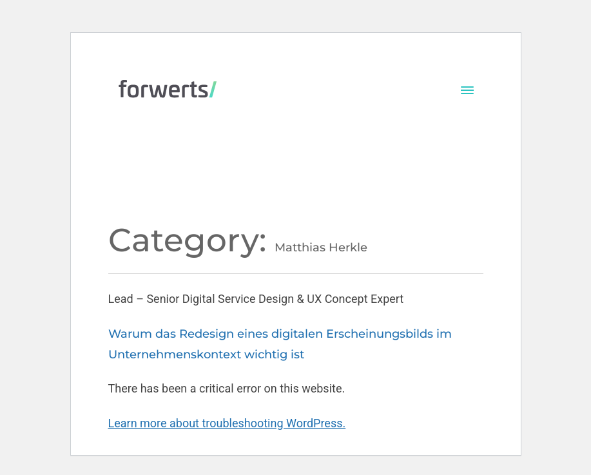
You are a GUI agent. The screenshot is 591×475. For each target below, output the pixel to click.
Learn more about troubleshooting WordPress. (227, 423)
